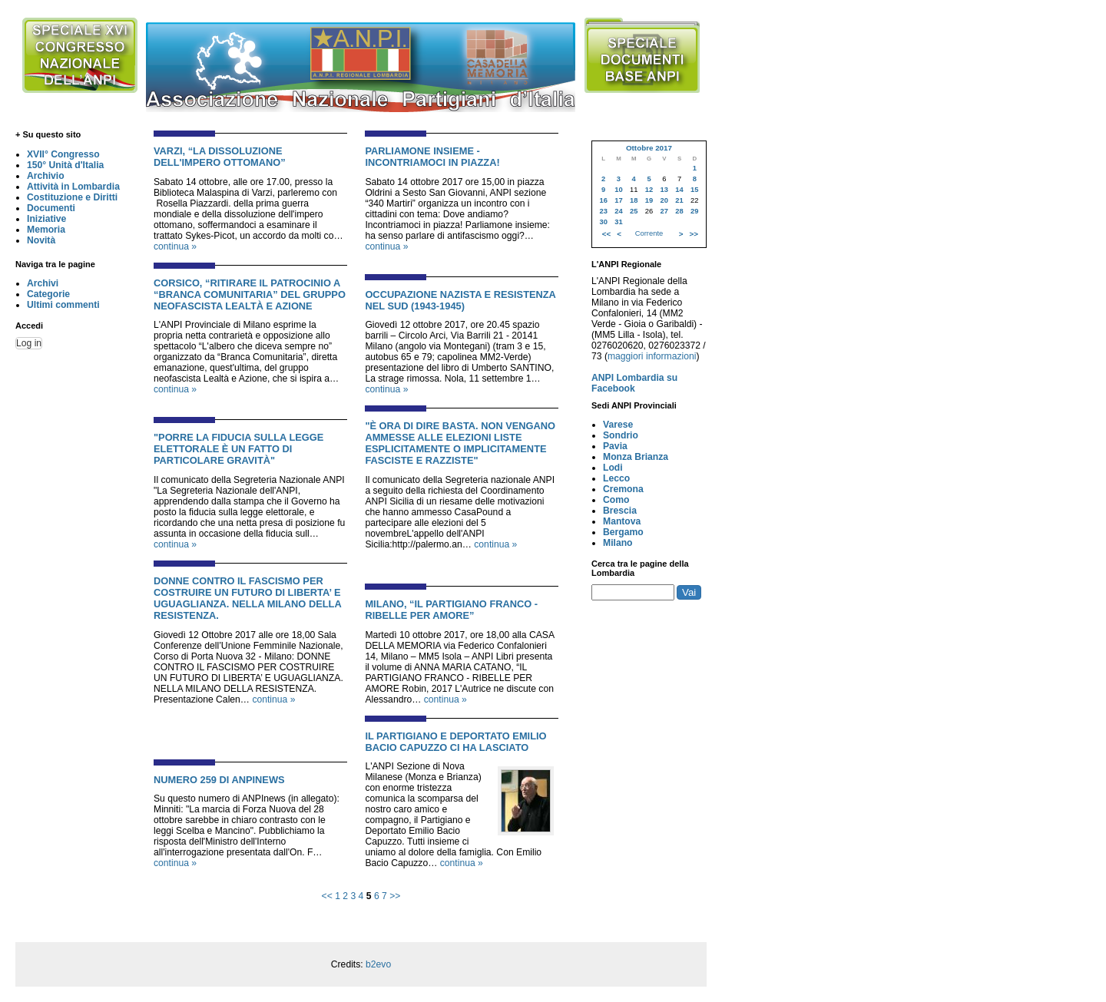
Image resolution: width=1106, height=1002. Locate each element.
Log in (28, 343)
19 (649, 200)
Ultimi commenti (63, 304)
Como (616, 499)
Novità (41, 240)
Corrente (649, 233)
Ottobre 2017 (649, 148)
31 (618, 222)
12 (649, 189)
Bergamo (623, 532)
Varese (618, 424)
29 (694, 211)
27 (664, 211)
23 (603, 211)
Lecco (616, 478)
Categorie (48, 294)
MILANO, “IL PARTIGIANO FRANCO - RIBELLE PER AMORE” (451, 609)
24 (618, 211)
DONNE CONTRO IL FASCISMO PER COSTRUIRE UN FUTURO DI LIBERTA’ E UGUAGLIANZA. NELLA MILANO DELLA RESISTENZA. (247, 598)
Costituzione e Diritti (72, 197)
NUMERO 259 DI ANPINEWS (219, 779)
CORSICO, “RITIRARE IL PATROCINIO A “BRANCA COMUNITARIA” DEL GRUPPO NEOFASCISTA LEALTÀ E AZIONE (250, 294)
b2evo (378, 964)
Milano (618, 542)
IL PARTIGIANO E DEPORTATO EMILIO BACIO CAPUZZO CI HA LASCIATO (455, 741)
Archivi (42, 283)
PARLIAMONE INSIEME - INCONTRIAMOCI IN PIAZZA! (432, 156)
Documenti (51, 208)
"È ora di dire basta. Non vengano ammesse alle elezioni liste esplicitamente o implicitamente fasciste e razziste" (460, 443)
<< (327, 896)
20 (664, 200)
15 (694, 189)
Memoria (46, 229)
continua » (175, 246)
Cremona (623, 489)
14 (679, 189)
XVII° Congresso (63, 154)
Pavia (615, 446)
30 (603, 222)
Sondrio (620, 435)
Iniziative (46, 218)
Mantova (622, 521)
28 (679, 211)
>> (394, 896)
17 (618, 200)
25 (633, 211)
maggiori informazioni (652, 356)
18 (633, 200)
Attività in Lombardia (73, 186)
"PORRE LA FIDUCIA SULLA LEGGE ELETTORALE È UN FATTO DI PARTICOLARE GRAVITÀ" (238, 449)
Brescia (620, 510)
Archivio (46, 175)
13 (664, 189)
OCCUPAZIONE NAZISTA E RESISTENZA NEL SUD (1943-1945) (460, 300)
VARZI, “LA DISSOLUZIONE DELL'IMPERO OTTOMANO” (220, 156)
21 (679, 200)
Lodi (613, 467)
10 (618, 189)
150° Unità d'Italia (65, 165)
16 (603, 200)
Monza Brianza (635, 456)
